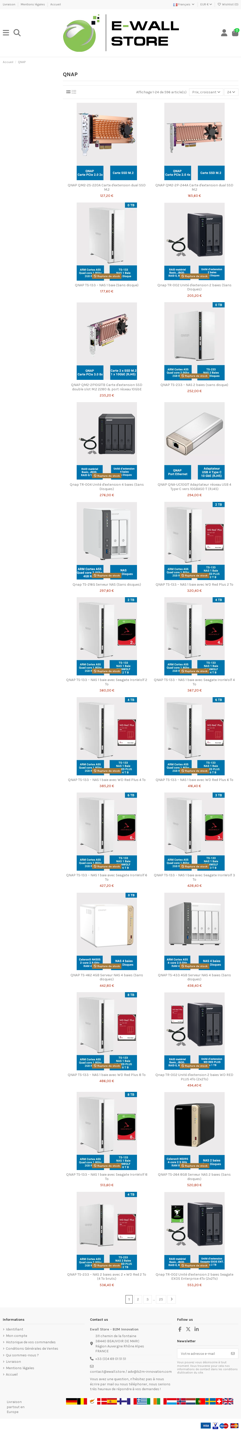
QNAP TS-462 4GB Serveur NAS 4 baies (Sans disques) (107, 977)
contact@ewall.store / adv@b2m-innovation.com (131, 1371)
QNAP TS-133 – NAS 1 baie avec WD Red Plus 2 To (194, 584)
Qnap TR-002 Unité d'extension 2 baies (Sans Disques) (194, 287)
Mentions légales (33, 4)
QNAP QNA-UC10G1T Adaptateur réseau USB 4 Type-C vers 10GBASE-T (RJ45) (194, 486)
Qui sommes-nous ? (22, 1355)
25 (161, 1299)
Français (184, 4)
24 (231, 92)
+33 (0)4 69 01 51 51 (110, 1359)
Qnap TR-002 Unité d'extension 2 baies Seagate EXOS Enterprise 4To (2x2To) (194, 1276)
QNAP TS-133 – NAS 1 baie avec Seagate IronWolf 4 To (194, 682)
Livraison (9, 4)
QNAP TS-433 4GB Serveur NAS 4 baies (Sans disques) (194, 977)
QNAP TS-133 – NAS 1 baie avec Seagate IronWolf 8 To (106, 1176)
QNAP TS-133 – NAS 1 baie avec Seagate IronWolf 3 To (194, 877)
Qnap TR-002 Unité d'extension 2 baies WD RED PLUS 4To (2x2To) (194, 1077)
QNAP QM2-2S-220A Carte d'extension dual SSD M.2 (107, 187)
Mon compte (16, 1336)
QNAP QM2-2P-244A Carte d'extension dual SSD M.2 (194, 187)
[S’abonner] (232, 1353)
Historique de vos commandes (31, 1342)
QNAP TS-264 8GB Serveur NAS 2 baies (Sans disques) (194, 1176)
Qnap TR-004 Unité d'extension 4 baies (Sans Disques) (107, 486)
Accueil (55, 4)
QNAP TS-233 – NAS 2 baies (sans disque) (194, 385)
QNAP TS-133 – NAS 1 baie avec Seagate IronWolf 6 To (106, 877)
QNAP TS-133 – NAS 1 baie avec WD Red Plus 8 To (107, 1075)
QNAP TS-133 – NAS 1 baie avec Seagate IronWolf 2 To (106, 682)
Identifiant (14, 1329)
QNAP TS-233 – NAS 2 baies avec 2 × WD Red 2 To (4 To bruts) (106, 1276)
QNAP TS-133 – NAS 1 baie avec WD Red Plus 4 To (107, 780)
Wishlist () (227, 4)
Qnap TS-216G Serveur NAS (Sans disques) (107, 584)
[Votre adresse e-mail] (202, 1353)
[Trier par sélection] (206, 92)
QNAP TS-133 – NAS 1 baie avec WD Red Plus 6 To (194, 780)
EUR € (206, 4)
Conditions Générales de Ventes (32, 1348)
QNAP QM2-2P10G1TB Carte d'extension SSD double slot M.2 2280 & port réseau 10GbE (106, 387)
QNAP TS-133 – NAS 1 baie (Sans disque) (107, 285)
